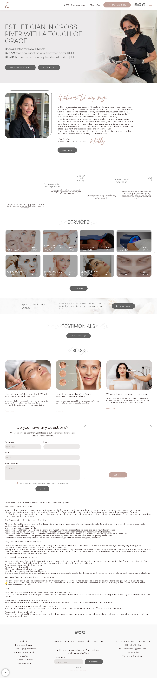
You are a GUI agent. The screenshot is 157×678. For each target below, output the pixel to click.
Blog (89, 641)
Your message (11, 463)
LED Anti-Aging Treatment (24, 648)
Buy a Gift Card (123, 305)
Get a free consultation (20, 67)
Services (58, 641)
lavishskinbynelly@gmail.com (133, 648)
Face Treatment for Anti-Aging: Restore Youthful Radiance (74, 395)
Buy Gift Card (49, 67)
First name (9, 442)
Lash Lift (24, 641)
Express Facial (24, 656)
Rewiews (80, 641)
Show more (78, 288)
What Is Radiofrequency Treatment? (127, 393)
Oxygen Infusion (24, 663)
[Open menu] (150, 4)
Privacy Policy (132, 652)
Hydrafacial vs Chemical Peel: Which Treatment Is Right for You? (26, 395)
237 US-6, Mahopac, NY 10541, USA (82, 5)
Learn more (67, 149)
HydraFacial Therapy (23, 645)
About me (69, 641)
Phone (46, 442)
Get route (118, 474)
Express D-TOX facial (24, 652)
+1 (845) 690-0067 (117, 4)
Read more (9, 410)
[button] (154, 253)
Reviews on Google (78, 336)
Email (7, 452)
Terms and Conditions (133, 656)
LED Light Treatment (24, 659)
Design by (78, 667)
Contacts (98, 641)
